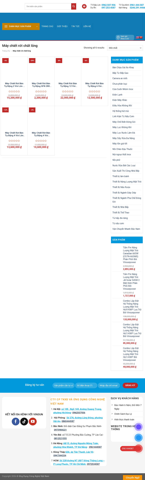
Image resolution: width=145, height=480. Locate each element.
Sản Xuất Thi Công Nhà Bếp (125, 170)
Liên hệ (87, 26)
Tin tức (75, 26)
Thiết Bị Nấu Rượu (121, 187)
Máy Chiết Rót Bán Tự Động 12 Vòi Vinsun (68, 85)
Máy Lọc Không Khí (121, 127)
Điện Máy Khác (119, 100)
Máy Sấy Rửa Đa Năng (123, 138)
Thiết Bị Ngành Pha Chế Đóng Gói (126, 200)
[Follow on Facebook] (16, 421)
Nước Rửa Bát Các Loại (123, 165)
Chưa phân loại (119, 83)
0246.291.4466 (137, 7)
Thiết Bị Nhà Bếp (120, 207)
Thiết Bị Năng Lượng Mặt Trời (126, 181)
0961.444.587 (137, 5)
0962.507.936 (108, 5)
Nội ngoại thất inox (121, 154)
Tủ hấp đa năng (120, 218)
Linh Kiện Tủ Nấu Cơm (123, 116)
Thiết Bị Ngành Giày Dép (124, 192)
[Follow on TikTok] (24, 421)
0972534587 (93, 464)
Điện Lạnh (117, 94)
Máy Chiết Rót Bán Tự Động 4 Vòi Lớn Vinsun (14, 134)
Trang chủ (47, 26)
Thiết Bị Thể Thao (120, 212)
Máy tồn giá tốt (119, 143)
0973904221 (60, 430)
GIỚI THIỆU (62, 26)
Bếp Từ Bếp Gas (120, 73)
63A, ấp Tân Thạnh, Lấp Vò (79, 452)
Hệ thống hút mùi (120, 111)
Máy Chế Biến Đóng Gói (123, 122)
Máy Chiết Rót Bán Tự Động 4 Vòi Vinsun (41, 134)
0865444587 (68, 421)
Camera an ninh (119, 78)
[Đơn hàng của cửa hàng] (125, 48)
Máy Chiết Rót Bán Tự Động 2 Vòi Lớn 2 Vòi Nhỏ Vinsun (14, 85)
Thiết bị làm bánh (120, 176)
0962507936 (78, 412)
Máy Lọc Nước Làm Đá (123, 132)
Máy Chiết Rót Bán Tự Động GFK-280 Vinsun (41, 85)
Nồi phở (116, 160)
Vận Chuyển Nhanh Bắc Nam (126, 229)
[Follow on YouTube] (33, 421)
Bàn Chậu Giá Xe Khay (123, 67)
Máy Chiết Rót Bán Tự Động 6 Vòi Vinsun (94, 85)
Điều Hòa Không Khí (122, 105)
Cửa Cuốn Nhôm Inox (122, 89)
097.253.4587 (108, 7)
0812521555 (60, 438)
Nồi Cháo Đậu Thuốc (122, 149)
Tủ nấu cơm (118, 223)
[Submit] (73, 6)
